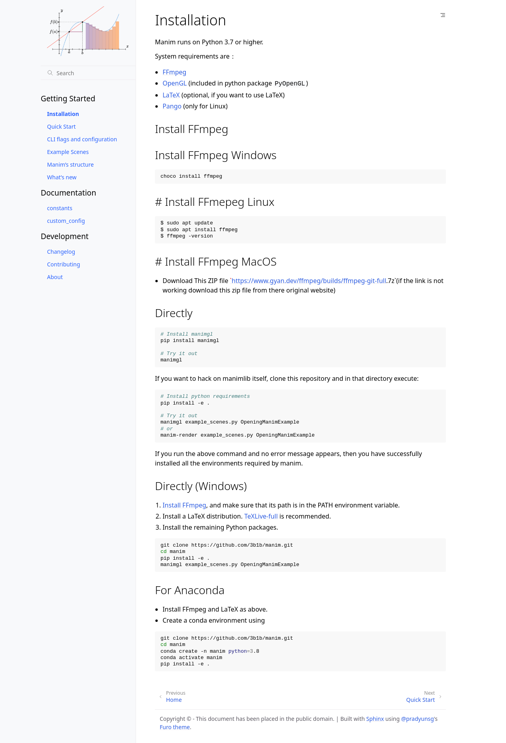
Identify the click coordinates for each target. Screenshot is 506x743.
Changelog (61, 251)
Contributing (63, 264)
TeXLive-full (261, 515)
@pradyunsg (417, 718)
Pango (171, 105)
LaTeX (171, 94)
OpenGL (174, 83)
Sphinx (375, 718)
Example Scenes (68, 152)
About (55, 277)
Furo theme (175, 726)
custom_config (66, 220)
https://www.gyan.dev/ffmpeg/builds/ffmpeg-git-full (309, 280)
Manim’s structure (70, 164)
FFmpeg (174, 72)
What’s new (62, 177)
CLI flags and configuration (82, 139)
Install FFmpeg (184, 504)
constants (59, 208)
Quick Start (61, 126)
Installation (63, 114)
